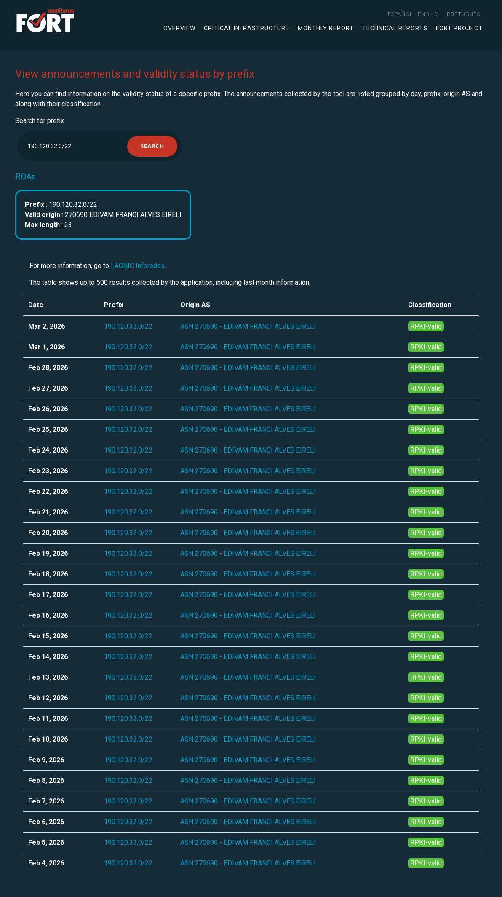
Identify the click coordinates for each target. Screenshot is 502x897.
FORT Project (459, 28)
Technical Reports (394, 28)
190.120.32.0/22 (128, 326)
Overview (179, 28)
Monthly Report (326, 28)
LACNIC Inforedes (138, 266)
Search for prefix (39, 121)
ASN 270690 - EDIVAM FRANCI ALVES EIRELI (248, 326)
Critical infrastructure (246, 28)
